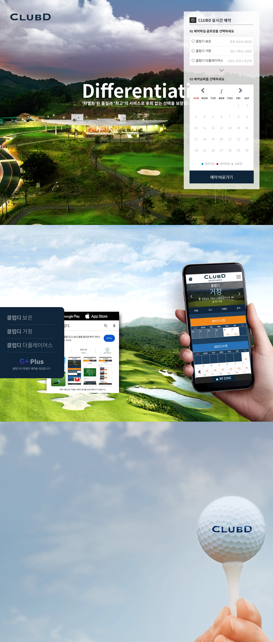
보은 (20, 317)
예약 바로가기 (221, 177)
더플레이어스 (30, 345)
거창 (20, 331)
